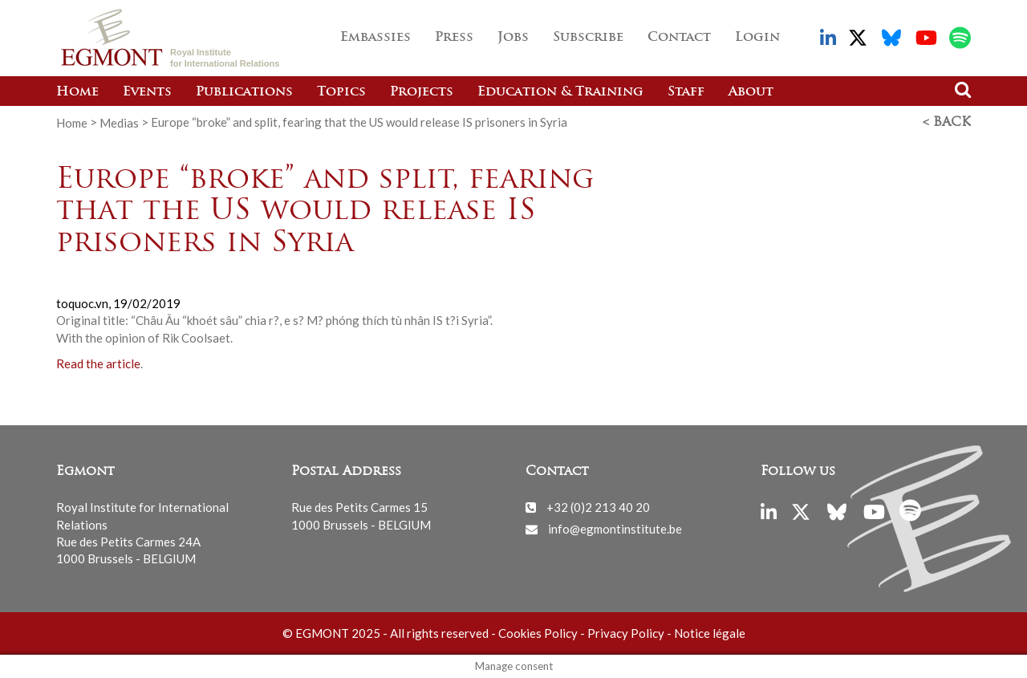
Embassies (375, 37)
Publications (244, 92)
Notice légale (709, 633)
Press (454, 37)
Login (757, 37)
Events (147, 92)
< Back (947, 122)
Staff (686, 92)
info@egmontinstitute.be (615, 529)
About (751, 92)
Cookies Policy (538, 633)
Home (77, 92)
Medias (119, 122)
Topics (341, 92)
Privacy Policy (625, 633)
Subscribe (588, 37)
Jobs (513, 37)
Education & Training (560, 92)
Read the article (98, 363)
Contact (679, 37)
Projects (421, 92)
